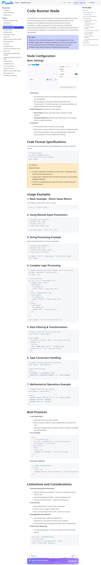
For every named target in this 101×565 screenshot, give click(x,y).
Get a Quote (72, 561)
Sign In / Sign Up (79, 3)
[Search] (66, 2)
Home (17, 3)
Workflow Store (26, 3)
